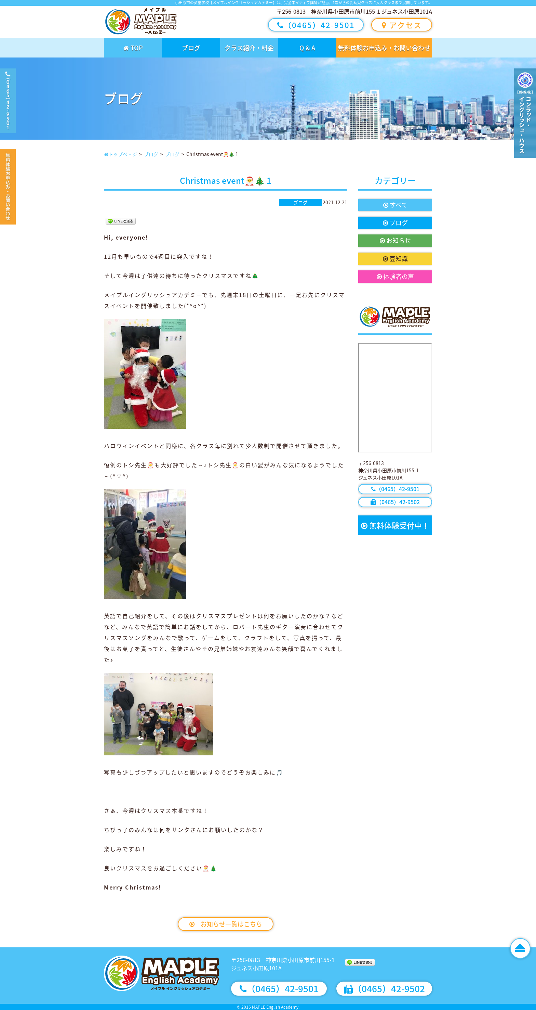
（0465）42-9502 (395, 502)
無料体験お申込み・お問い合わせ (384, 47)
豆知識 (395, 258)
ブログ (191, 47)
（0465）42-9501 (316, 24)
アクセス (402, 24)
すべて (395, 204)
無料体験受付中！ (395, 525)
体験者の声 (395, 276)
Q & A (307, 47)
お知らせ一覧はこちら (225, 924)
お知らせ (395, 240)
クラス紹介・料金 (249, 47)
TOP (133, 47)
